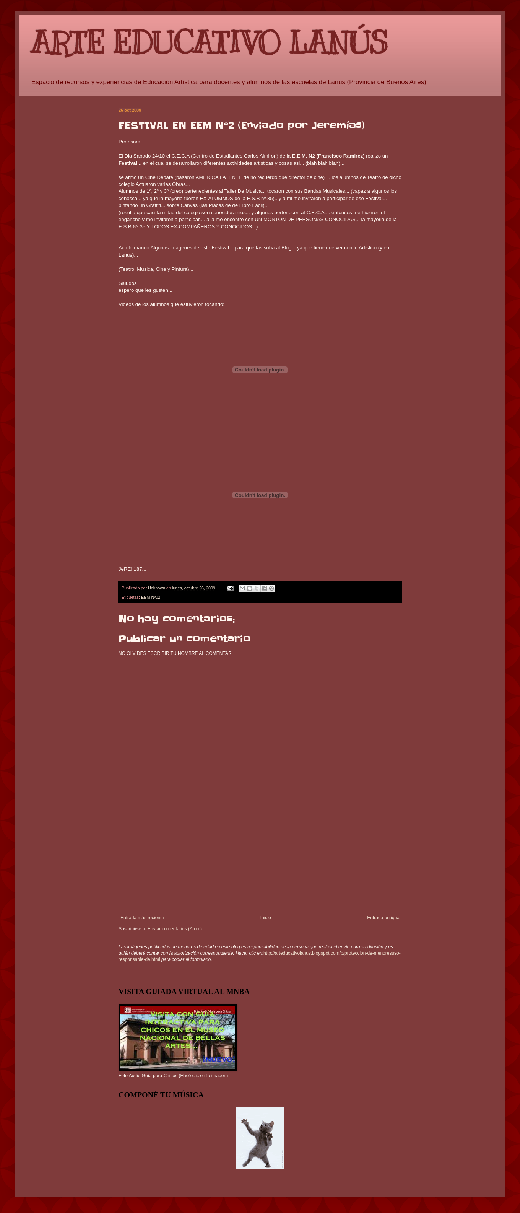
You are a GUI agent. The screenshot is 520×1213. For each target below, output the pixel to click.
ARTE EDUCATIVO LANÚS (209, 43)
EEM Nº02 (150, 597)
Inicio (265, 917)
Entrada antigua (383, 917)
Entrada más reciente (142, 917)
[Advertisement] (260, 867)
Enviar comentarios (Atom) (175, 928)
